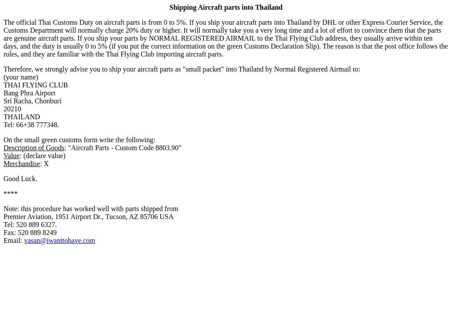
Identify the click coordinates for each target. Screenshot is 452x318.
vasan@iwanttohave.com (59, 240)
